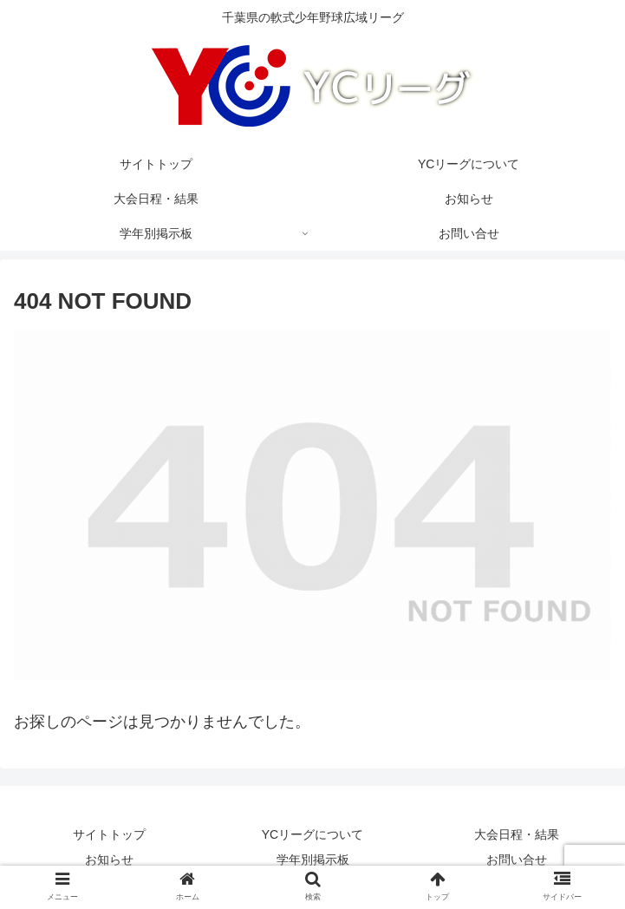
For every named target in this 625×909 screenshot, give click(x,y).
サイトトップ (109, 834)
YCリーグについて (312, 834)
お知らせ (109, 859)
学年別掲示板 (313, 859)
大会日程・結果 (516, 834)
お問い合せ (516, 859)
